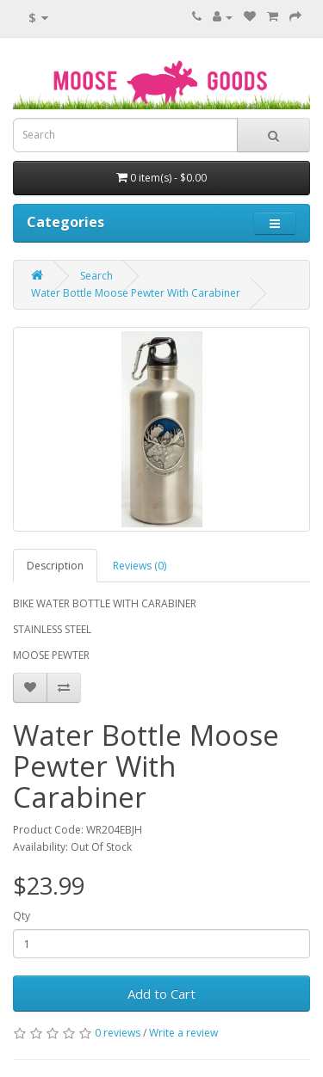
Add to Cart (161, 993)
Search (96, 275)
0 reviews (117, 1032)
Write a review (183, 1032)
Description (55, 565)
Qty (21, 915)
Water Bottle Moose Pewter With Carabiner (135, 293)
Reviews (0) (139, 565)
